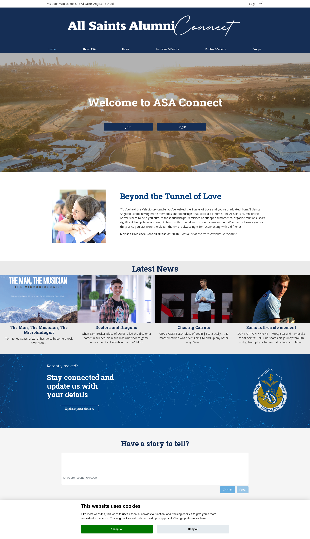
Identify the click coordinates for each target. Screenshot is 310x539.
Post (242, 490)
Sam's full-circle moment (271, 327)
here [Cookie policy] (203, 518)
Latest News (155, 268)
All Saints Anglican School (97, 4)
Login (252, 4)
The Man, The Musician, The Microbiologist (39, 330)
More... (42, 343)
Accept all (117, 529)
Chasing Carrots (194, 327)
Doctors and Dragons (116, 327)
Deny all (193, 529)
